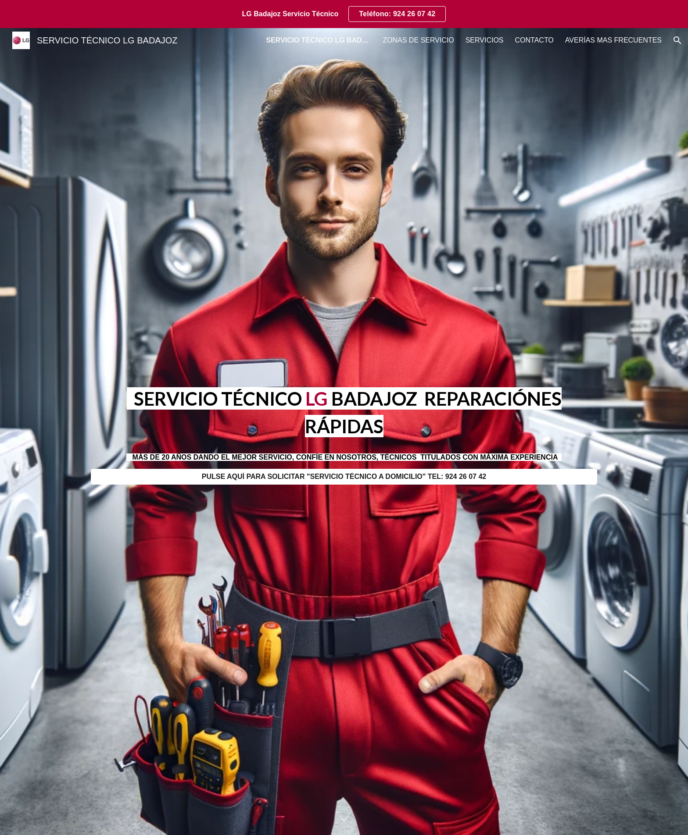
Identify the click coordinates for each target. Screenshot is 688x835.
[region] (344, 14)
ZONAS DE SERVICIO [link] (418, 40)
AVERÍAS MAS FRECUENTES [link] (613, 40)
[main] (344, 412)
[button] (677, 40)
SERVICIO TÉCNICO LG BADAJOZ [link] (318, 40)
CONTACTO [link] (534, 40)
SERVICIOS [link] (485, 40)
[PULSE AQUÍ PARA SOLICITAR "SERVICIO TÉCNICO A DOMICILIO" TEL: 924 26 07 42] (344, 477)
